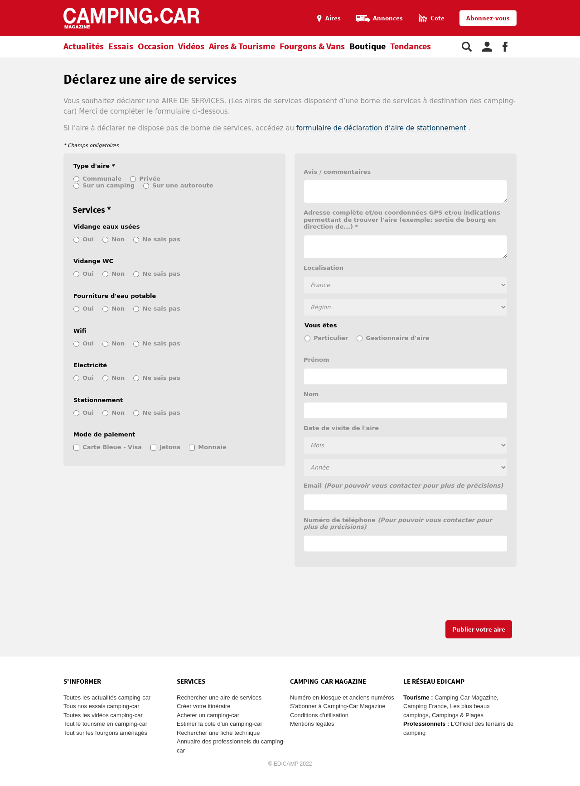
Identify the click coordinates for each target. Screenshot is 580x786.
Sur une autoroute (182, 185)
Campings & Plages (457, 715)
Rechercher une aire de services (219, 697)
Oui (88, 239)
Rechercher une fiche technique (218, 732)
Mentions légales (312, 723)
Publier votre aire (478, 629)
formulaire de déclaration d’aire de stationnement (382, 128)
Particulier (331, 338)
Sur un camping (108, 185)
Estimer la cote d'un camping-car (219, 723)
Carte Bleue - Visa (112, 447)
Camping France (425, 706)
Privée (150, 178)
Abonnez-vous (488, 18)
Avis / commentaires (337, 171)
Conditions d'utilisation (319, 715)
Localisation (323, 267)
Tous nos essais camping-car (101, 706)
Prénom (316, 359)
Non (118, 239)
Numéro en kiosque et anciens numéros (342, 697)
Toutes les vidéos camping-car (103, 715)
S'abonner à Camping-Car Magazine (338, 706)
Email (403, 485)
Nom (311, 394)
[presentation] (363, 598)
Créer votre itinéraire (204, 706)
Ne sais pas (161, 239)
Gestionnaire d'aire (398, 338)
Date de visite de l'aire (341, 428)
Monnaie (212, 447)
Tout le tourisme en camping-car (105, 723)
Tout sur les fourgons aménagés (105, 732)
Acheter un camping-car (208, 715)
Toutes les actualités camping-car (106, 697)
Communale (101, 178)
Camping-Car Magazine (466, 697)
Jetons (170, 447)
